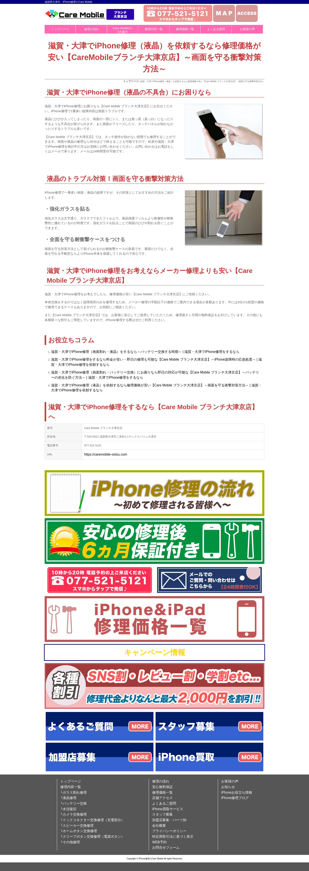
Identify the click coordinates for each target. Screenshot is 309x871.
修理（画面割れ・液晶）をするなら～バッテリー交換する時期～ (132, 352)
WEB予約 (159, 842)
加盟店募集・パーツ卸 (169, 820)
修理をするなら (227, 352)
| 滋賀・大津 (192, 352)
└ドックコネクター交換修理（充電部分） (92, 820)
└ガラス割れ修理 (73, 792)
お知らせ (228, 787)
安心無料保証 (162, 787)
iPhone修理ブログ (235, 798)
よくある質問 (216, 29)
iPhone (77, 352)
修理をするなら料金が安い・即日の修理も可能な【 (121, 359)
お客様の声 (247, 29)
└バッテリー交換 (73, 803)
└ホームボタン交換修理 (78, 831)
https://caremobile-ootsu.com (105, 454)
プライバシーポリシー (169, 831)
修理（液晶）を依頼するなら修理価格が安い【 (118, 385)
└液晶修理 (68, 798)
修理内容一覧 (154, 29)
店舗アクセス (162, 798)
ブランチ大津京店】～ (197, 359)
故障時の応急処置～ (240, 359)
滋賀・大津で (61, 352)
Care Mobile (170, 359)
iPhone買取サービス (167, 809)
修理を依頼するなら (94, 364)
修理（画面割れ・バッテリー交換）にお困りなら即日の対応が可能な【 (137, 372)
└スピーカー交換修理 (77, 825)
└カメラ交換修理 (73, 814)
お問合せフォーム (166, 847)
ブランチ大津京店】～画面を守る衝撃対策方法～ (211, 385)
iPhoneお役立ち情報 (236, 792)
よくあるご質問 (164, 803)
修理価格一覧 (185, 29)
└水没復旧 (68, 809)
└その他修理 (70, 842)
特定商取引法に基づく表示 (172, 836)
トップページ (60, 29)
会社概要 (159, 825)
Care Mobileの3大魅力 (122, 30)
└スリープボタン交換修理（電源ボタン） (92, 836)
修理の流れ (91, 29)
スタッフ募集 (162, 814)
